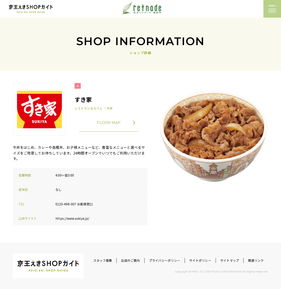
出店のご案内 (130, 260)
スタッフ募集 (102, 260)
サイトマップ (229, 260)
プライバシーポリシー (164, 260)
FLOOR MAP (118, 122)
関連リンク (256, 260)
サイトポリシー (200, 260)
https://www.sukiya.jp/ (72, 218)
